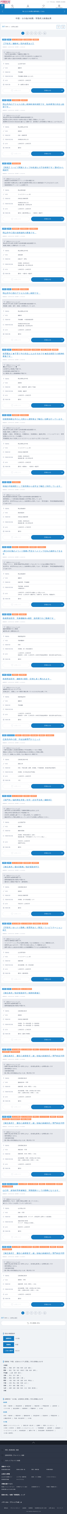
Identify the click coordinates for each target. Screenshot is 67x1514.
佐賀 (14, 1388)
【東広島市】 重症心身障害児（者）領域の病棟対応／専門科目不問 (33, 1056)
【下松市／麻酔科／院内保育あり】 (18, 44)
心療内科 (54, 1406)
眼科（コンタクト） (49, 1425)
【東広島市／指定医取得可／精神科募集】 (21, 993)
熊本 (21, 1388)
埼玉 (18, 1370)
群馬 (34, 1370)
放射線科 (57, 1428)
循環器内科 (28, 1406)
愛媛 (18, 1385)
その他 (41, 1408)
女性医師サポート (36, 1486)
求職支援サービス (7, 1484)
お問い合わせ (52, 1508)
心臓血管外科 (7, 1418)
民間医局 (6, 2)
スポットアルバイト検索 (12, 1460)
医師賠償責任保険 (6, 1469)
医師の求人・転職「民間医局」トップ (13, 1495)
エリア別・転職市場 (21, 1476)
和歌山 (30, 1380)
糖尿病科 (25, 1408)
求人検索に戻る (35, 1323)
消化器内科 (19, 1406)
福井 (18, 1375)
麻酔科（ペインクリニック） (12, 1425)
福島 (29, 1368)
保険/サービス (6, 1466)
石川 (14, 1375)
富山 (10, 1375)
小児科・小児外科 (9, 1428)
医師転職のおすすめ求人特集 (9, 1489)
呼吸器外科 (54, 1415)
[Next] (64, 11)
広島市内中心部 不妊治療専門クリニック (21, 739)
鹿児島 (34, 1388)
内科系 (5, 1402)
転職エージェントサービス (8, 1486)
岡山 (14, 1383)
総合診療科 (16, 1408)
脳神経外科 (27, 1415)
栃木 (30, 1370)
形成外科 (45, 1415)
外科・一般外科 (8, 1415)
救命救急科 (22, 1430)
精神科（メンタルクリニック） (26, 1428)
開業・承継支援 (35, 1469)
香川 (10, 1385)
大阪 (10, 1380)
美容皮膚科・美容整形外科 (46, 1430)
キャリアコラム (20, 1479)
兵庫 (18, 1380)
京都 (14, 1380)
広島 (10, 1383)
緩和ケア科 (32, 1430)
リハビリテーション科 (10, 1430)
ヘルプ (48, 1)
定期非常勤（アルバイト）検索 (14, 1455)
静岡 (18, 1378)
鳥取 (18, 1383)
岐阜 (14, 1378)
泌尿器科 (49, 1428)
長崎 (18, 1388)
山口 (25, 1383)
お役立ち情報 (6, 1474)
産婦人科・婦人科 (28, 1425)
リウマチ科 (7, 1408)
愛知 (10, 1378)
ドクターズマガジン (51, 1476)
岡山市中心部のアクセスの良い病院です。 (21, 293)
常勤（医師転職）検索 (12, 1450)
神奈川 (22, 1370)
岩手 (14, 1368)
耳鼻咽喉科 (41, 1428)
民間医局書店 (50, 1469)
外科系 (5, 1412)
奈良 (25, 1380)
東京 (10, 1370)
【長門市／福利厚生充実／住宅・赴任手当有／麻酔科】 (27, 800)
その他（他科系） (9, 1433)
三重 (21, 1378)
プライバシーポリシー (15, 1508)
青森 (10, 1368)
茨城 (27, 1370)
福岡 (10, 1388)
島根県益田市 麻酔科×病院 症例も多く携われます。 (27, 679)
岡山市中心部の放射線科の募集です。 (20, 233)
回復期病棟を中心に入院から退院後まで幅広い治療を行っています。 (33, 419)
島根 (21, 1383)
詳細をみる (47, 90)
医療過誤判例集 (5, 1479)
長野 (15, 1373)
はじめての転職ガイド (7, 1476)
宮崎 (29, 1388)
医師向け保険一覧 (21, 1469)
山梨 (11, 1373)
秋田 (21, 1368)
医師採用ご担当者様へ (61, 1)
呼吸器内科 (46, 1406)
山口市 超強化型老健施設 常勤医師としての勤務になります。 (31, 1190)
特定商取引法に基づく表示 (41, 1508)
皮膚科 (38, 1425)
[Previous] (2, 11)
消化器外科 (36, 1415)
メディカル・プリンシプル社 (10, 1502)
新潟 (19, 1373)
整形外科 (18, 1415)
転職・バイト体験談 (36, 1476)
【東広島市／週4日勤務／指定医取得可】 (21, 867)
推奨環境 (31, 1508)
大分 (25, 1388)
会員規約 (24, 1508)
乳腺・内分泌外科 (19, 1418)
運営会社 (6, 1508)
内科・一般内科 (8, 1406)
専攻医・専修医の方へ (52, 1486)
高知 (21, 1385)
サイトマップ (60, 1508)
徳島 (14, 1385)
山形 (25, 1368)
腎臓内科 (33, 1408)
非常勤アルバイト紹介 (22, 1486)
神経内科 (37, 1406)
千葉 (14, 1370)
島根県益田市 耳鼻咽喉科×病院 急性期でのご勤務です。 (29, 618)
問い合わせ (52, 1)
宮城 (18, 1368)
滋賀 (21, 1380)
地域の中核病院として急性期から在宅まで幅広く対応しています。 (32, 486)
